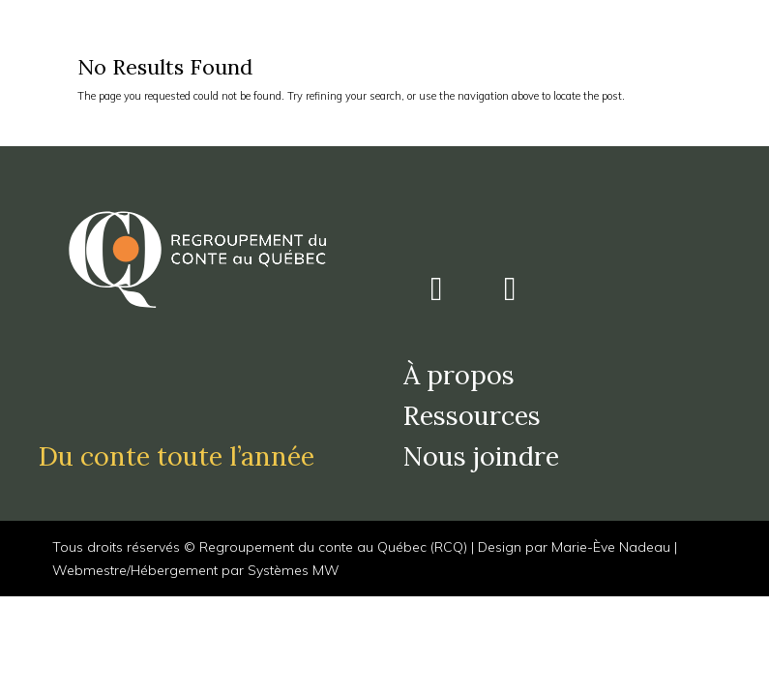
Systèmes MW (294, 570)
